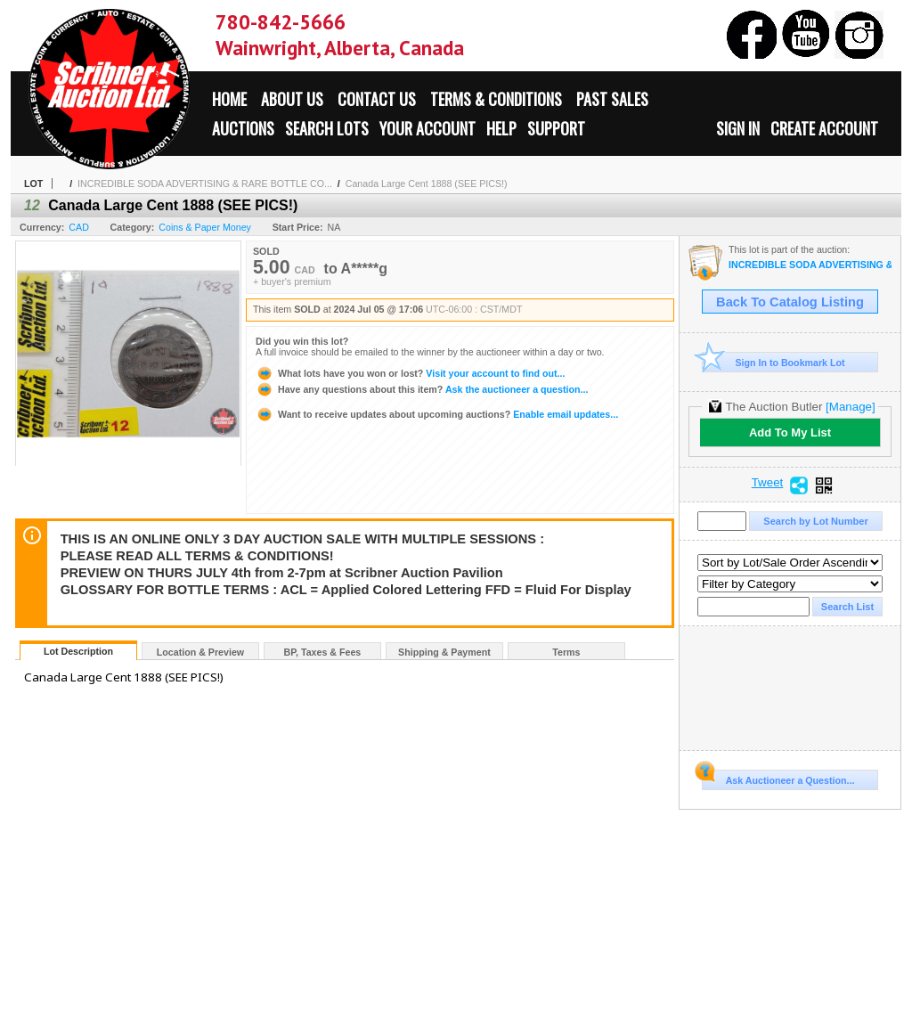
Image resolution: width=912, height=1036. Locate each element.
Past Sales (612, 98)
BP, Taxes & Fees (323, 652)
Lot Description (78, 651)
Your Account (427, 128)
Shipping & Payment (444, 652)
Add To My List (790, 432)
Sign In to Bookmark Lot (773, 362)
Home (229, 98)
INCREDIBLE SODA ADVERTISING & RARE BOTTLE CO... (204, 183)
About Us (292, 98)
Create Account (824, 128)
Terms (566, 652)
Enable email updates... (437, 414)
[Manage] (850, 406)
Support (556, 128)
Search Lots (327, 128)
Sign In (738, 128)
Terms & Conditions (496, 98)
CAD (79, 227)
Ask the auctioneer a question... (422, 389)
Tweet (768, 483)
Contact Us (377, 98)
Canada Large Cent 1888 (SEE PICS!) (427, 183)
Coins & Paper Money (205, 227)
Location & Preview (200, 652)
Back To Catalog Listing (790, 302)
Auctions (243, 128)
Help (501, 128)
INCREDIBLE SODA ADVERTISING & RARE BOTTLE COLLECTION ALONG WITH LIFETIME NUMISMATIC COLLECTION (810, 265)
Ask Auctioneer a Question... (778, 778)
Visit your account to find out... (410, 373)
